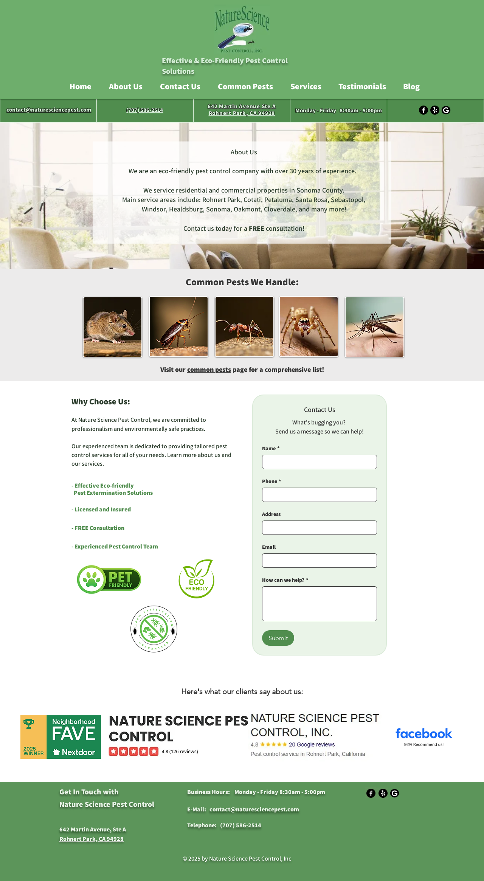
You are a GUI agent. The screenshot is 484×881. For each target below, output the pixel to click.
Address (271, 514)
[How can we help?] (319, 604)
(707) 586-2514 (144, 109)
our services (86, 464)
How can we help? (285, 580)
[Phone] (317, 495)
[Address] (317, 528)
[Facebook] (423, 110)
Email (269, 547)
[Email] (317, 560)
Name (271, 448)
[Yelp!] (434, 110)
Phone (271, 481)
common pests (209, 369)
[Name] (317, 462)
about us (209, 455)
